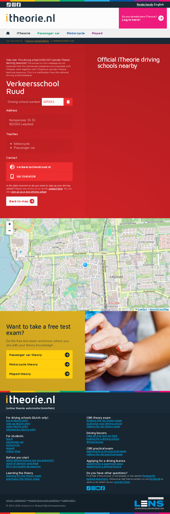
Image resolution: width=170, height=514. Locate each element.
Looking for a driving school (103, 438)
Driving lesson (95, 441)
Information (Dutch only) (21, 429)
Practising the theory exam (23, 478)
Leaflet (141, 309)
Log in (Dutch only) (17, 420)
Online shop (13, 451)
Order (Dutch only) (17, 426)
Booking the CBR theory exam (104, 420)
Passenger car (48, 33)
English (159, 4)
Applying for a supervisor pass (105, 463)
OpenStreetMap (159, 309)
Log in (9, 438)
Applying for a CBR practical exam (106, 451)
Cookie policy (68, 500)
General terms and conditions (44, 500)
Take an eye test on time (102, 435)
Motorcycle (76, 33)
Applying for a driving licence (104, 466)
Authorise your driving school (104, 423)
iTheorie (23, 33)
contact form (55, 188)
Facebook (154, 478)
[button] (85, 265)
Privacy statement (16, 500)
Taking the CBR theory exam (103, 426)
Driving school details (37, 40)
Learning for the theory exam (23, 475)
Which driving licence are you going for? (30, 460)
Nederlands (145, 4)
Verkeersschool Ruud (63, 40)
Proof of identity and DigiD (22, 463)
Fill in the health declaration (23, 466)
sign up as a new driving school (28, 191)
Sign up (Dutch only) (18, 423)
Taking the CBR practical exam (105, 454)
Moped (97, 33)
